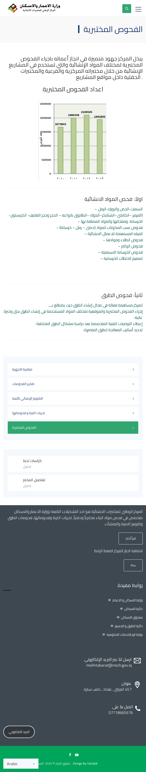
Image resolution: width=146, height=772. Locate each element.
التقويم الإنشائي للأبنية (27, 398)
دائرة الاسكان (133, 609)
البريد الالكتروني (19, 732)
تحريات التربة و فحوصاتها (28, 413)
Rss (133, 565)
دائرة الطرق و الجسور (129, 626)
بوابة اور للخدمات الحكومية (125, 635)
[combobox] (20, 764)
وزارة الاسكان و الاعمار (127, 600)
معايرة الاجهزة (22, 369)
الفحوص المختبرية (24, 427)
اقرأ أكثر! (131, 538)
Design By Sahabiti (85, 763)
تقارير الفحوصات (23, 384)
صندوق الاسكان (132, 617)
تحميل (27, 466)
